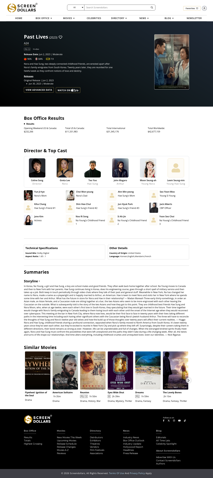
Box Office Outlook (133, 440)
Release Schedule (67, 444)
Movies (61, 431)
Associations (96, 453)
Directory (95, 431)
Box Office (30, 431)
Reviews (61, 453)
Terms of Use (117, 473)
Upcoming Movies (66, 440)
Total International (115, 128)
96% (29, 58)
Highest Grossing (33, 444)
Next (188, 380)
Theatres (95, 444)
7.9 (52, 58)
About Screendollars (168, 450)
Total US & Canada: (74, 128)
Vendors (94, 447)
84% (40, 58)
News (126, 431)
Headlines (128, 450)
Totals (27, 440)
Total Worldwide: (156, 128)
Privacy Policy (137, 473)
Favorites (192, 8)
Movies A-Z (63, 450)
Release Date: (31, 54)
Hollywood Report (133, 447)
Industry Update (132, 444)
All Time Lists (163, 440)
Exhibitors (95, 440)
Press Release (130, 453)
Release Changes (66, 447)
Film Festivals (97, 450)
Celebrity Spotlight (166, 444)
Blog (159, 431)
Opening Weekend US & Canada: (40, 128)
